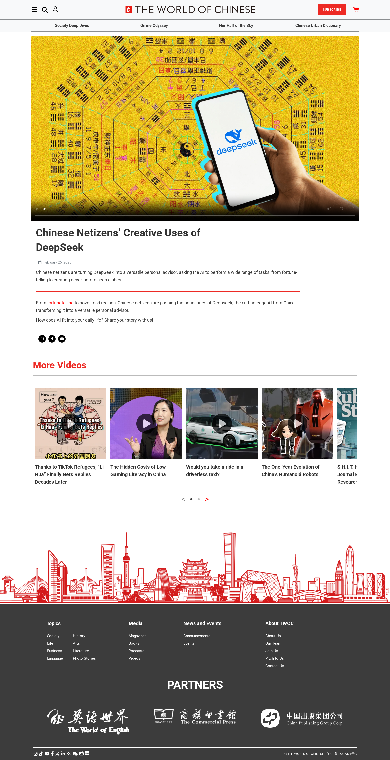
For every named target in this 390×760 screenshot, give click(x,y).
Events (189, 643)
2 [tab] (198, 499)
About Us (273, 636)
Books (134, 643)
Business (54, 651)
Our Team (273, 643)
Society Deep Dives (72, 25)
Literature (81, 651)
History (79, 636)
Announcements (196, 636)
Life (50, 643)
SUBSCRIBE (332, 9)
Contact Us (274, 666)
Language (55, 658)
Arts (76, 643)
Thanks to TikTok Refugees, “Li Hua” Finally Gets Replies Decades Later (69, 474)
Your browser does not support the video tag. (195, 128)
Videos (134, 658)
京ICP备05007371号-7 (341, 754)
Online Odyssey (154, 25)
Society (53, 636)
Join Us (271, 651)
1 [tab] (191, 499)
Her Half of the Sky (236, 25)
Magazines (137, 636)
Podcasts (136, 651)
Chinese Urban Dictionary (318, 25)
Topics (54, 623)
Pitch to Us (274, 658)
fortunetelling (60, 302)
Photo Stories (84, 658)
